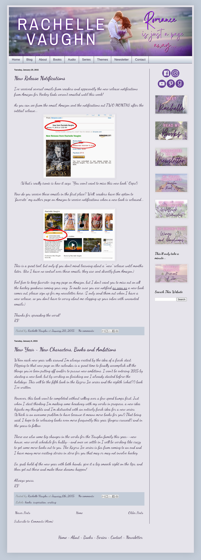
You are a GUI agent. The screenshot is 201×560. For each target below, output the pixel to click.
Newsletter (121, 59)
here (80, 293)
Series (86, 59)
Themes (102, 59)
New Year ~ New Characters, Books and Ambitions (65, 349)
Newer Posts (22, 513)
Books (57, 59)
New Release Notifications (39, 78)
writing (52, 502)
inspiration (39, 502)
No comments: (86, 330)
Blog (29, 59)
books (28, 502)
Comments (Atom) (42, 521)
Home (16, 59)
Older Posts (135, 513)
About (43, 59)
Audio (72, 59)
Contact (140, 59)
